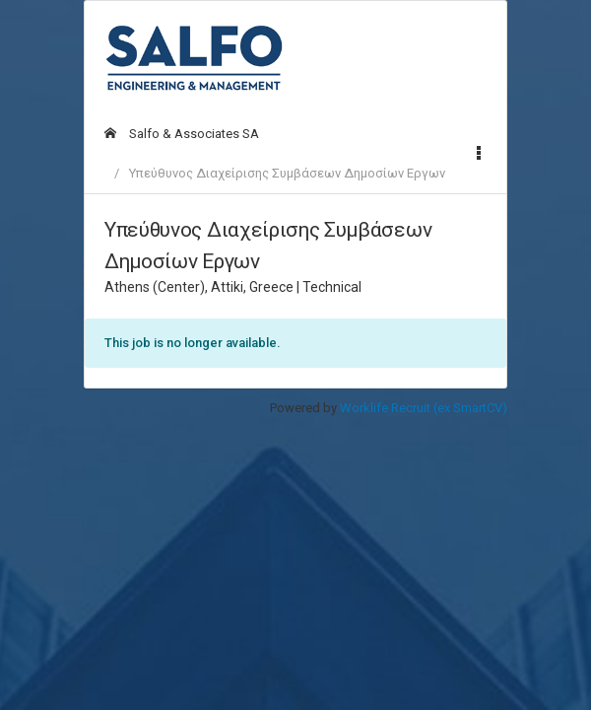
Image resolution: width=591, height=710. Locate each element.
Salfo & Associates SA (181, 133)
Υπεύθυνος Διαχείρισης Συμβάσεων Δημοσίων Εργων (287, 173)
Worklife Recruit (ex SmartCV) (423, 407)
